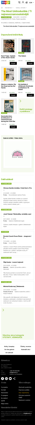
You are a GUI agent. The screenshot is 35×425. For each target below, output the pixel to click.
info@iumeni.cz (28, 413)
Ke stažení (4, 398)
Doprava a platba (24, 390)
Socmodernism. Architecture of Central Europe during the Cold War (8, 118)
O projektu (4, 387)
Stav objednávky (24, 393)
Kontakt (3, 390)
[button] (14, 378)
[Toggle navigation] (19, 2)
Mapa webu (4, 403)
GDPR (3, 401)
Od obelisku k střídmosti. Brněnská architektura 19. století (25, 86)
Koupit (13, 63)
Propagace (4, 395)
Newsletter (4, 393)
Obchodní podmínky (25, 387)
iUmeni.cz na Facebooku (16, 374)
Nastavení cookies (24, 400)
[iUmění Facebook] (2, 378)
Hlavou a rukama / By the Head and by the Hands (8, 86)
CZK (30, 2)
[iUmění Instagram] (6, 378)
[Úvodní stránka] (5, 2)
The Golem (22, 56)
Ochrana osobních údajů (24, 396)
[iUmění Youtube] (10, 378)
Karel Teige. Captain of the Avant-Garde (8, 56)
